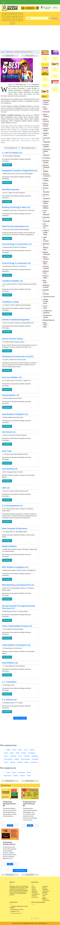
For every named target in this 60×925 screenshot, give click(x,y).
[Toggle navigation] (3, 2)
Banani (14, 750)
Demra (6, 756)
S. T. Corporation (9, 682)
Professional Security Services (9, 843)
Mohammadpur (25, 759)
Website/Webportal (48, 320)
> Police (44, 895)
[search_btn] (48, 18)
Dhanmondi (34, 762)
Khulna (14, 772)
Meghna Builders (9, 546)
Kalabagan (35, 756)
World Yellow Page (45, 325)
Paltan (6, 753)
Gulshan (32, 750)
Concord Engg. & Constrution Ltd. (16, 263)
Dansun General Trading (12, 339)
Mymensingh (7, 775)
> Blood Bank (45, 889)
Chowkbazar (31, 753)
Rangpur (22, 775)
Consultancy (46, 158)
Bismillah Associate (10, 189)
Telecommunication (49, 296)
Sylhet (29, 775)
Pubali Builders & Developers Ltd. (16, 645)
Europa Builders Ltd (10, 395)
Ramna (6, 762)
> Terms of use (34, 897)
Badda (17, 753)
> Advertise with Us (35, 894)
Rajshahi (15, 775)
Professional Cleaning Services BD (9, 804)
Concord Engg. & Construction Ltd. (17, 244)
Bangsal (24, 753)
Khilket (8, 750)
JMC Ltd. (6, 488)
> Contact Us (34, 895)
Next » (24, 718)
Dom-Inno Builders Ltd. (12, 377)
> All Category (34, 892)
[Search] (37, 18)
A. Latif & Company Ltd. (12, 153)
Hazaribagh (13, 756)
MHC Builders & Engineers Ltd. (15, 567)
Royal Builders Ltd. (10, 663)
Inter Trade (6, 451)
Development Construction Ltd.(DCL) (18, 356)
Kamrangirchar (8, 759)
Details (10, 825)
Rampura (12, 762)
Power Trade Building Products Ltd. (17, 626)
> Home (33, 886)
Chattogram (21, 772)
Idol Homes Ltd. (9, 432)
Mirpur (20, 750)
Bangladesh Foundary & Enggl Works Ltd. (20, 170)
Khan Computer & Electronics (14, 528)
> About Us (33, 887)
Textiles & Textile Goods (45, 301)
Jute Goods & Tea (45, 226)
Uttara (26, 750)
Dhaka (8, 772)
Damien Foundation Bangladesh (16, 320)
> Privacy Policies (46, 900)
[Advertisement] (30, 37)
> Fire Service (45, 894)
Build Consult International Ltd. (15, 226)
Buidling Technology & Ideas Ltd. (16, 207)
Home (3, 52)
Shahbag (19, 762)
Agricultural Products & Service (46, 102)
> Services (33, 889)
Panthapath (35, 759)
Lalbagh (16, 759)
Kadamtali (27, 756)
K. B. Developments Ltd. (12, 505)
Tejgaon (26, 762)
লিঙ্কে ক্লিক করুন (26, 138)
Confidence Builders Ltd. (12, 281)
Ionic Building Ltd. (10, 469)
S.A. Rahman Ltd (9, 700)
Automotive (46, 112)
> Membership (34, 891)
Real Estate (10, 52)
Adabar (12, 753)
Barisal (29, 772)
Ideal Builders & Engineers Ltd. (15, 414)
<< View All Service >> (20, 870)
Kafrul (20, 756)
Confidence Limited (10, 302)
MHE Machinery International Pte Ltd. (18, 585)
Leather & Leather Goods (46, 232)
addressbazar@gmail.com (16, 913)
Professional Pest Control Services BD (29, 804)
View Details (7, 165)
